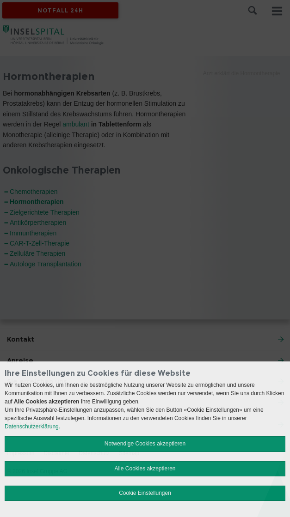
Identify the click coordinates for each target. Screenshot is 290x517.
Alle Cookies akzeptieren (144, 468)
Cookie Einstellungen (145, 493)
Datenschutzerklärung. (32, 426)
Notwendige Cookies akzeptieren (145, 443)
